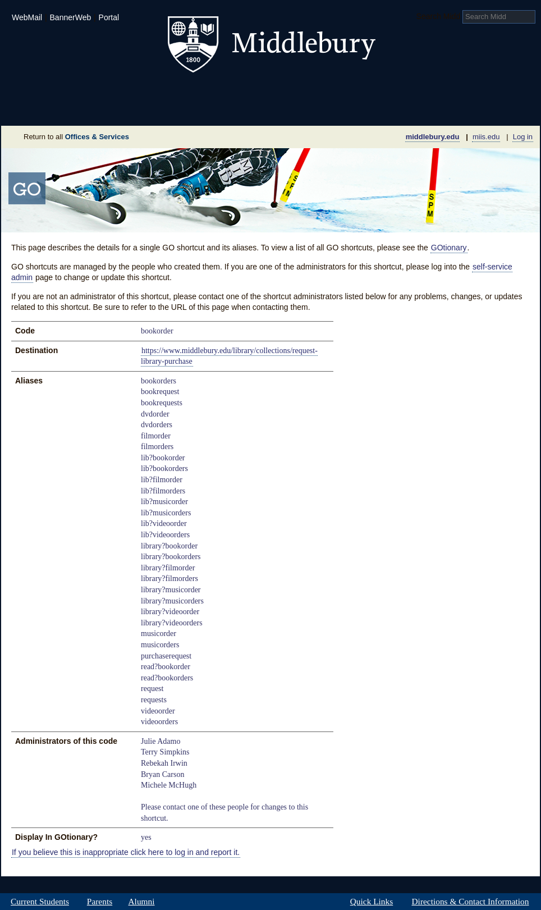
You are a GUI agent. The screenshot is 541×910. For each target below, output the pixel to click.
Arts (361, 92)
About (56, 109)
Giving (221, 109)
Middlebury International (467, 92)
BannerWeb (70, 17)
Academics (127, 92)
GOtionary (449, 247)
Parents (99, 901)
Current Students (39, 901)
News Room (284, 109)
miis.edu (486, 136)
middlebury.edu (433, 136)
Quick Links (371, 901)
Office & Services (485, 109)
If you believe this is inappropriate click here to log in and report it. (126, 852)
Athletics (298, 92)
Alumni (141, 901)
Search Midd (438, 16)
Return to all (76, 136)
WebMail (27, 17)
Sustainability (153, 109)
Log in (523, 136)
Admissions (40, 92)
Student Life (215, 92)
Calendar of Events (377, 109)
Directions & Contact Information (470, 901)
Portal (109, 17)
